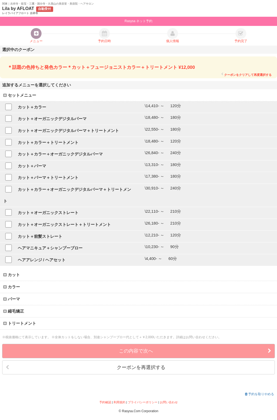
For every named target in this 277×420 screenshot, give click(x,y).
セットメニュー (19, 95)
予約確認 (105, 402)
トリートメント (19, 323)
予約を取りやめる (259, 394)
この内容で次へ (195, 351)
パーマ (11, 299)
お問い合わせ (169, 402)
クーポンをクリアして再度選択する (246, 74)
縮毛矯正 (13, 311)
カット (11, 275)
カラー (11, 287)
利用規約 (119, 402)
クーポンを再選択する (85, 367)
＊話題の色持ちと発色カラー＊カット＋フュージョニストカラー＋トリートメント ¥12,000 (101, 67)
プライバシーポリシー (143, 402)
